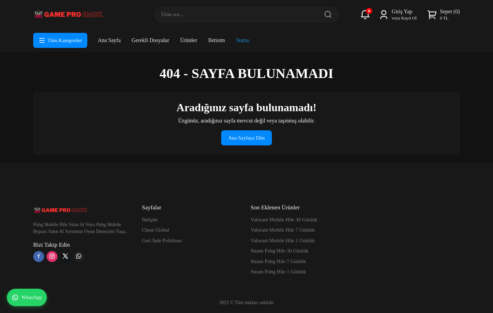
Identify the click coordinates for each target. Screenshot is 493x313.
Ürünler (188, 40)
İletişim (150, 219)
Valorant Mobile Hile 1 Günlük (283, 240)
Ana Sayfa (109, 40)
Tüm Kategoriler (60, 40)
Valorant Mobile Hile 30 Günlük (284, 219)
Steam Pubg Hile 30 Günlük (279, 250)
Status (242, 40)
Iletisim (216, 40)
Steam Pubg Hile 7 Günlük (278, 261)
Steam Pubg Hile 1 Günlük (278, 271)
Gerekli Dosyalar (150, 40)
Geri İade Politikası (162, 240)
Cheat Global (155, 230)
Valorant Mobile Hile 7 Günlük (283, 230)
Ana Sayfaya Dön (246, 138)
